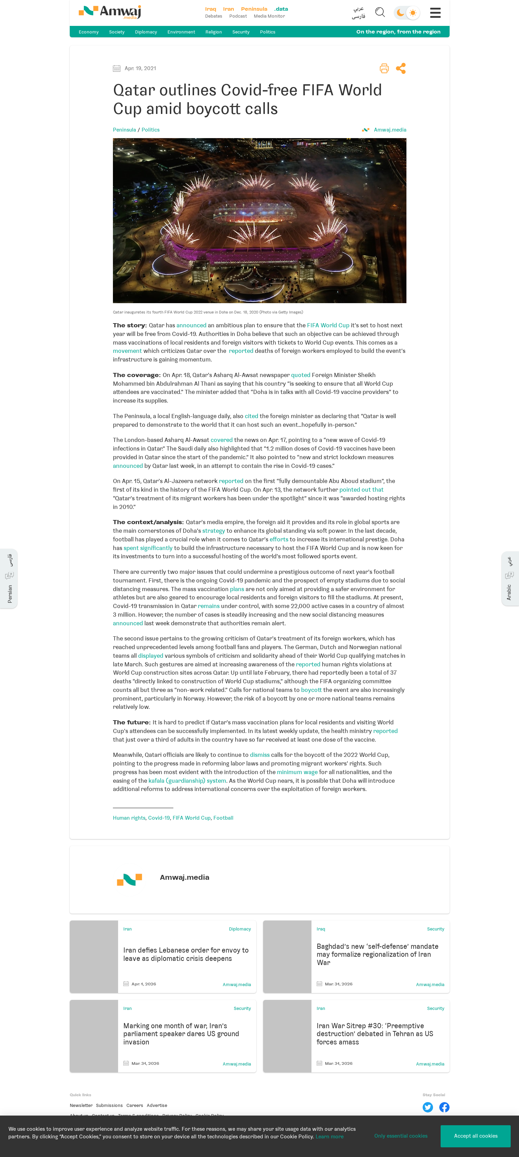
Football (223, 818)
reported (241, 350)
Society (117, 32)
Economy (89, 32)
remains (209, 605)
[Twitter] (428, 1107)
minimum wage (297, 772)
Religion (213, 32)
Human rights (129, 818)
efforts (279, 539)
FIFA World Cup (328, 325)
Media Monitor (269, 16)
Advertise (157, 1105)
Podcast (238, 16)
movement (127, 350)
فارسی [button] (358, 17)
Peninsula (124, 130)
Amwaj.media (390, 130)
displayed (150, 655)
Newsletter (81, 1105)
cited (251, 416)
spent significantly (148, 547)
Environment (181, 32)
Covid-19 (159, 818)
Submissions (109, 1105)
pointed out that (361, 489)
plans (236, 589)
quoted (300, 375)
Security (241, 32)
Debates (213, 16)
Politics (268, 32)
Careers (134, 1105)
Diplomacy (146, 32)
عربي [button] (359, 9)
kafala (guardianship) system (187, 780)
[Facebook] (444, 1107)
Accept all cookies (476, 1136)
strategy (213, 530)
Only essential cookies (400, 1136)
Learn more (330, 1137)
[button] (358, 13)
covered (221, 439)
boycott (312, 689)
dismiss (260, 754)
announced (191, 325)
